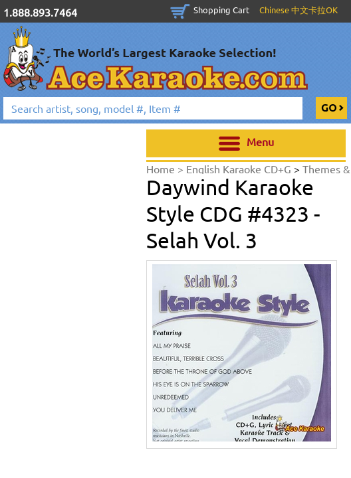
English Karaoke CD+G (240, 168)
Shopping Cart (221, 9)
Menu (246, 143)
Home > (166, 168)
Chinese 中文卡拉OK (298, 9)
